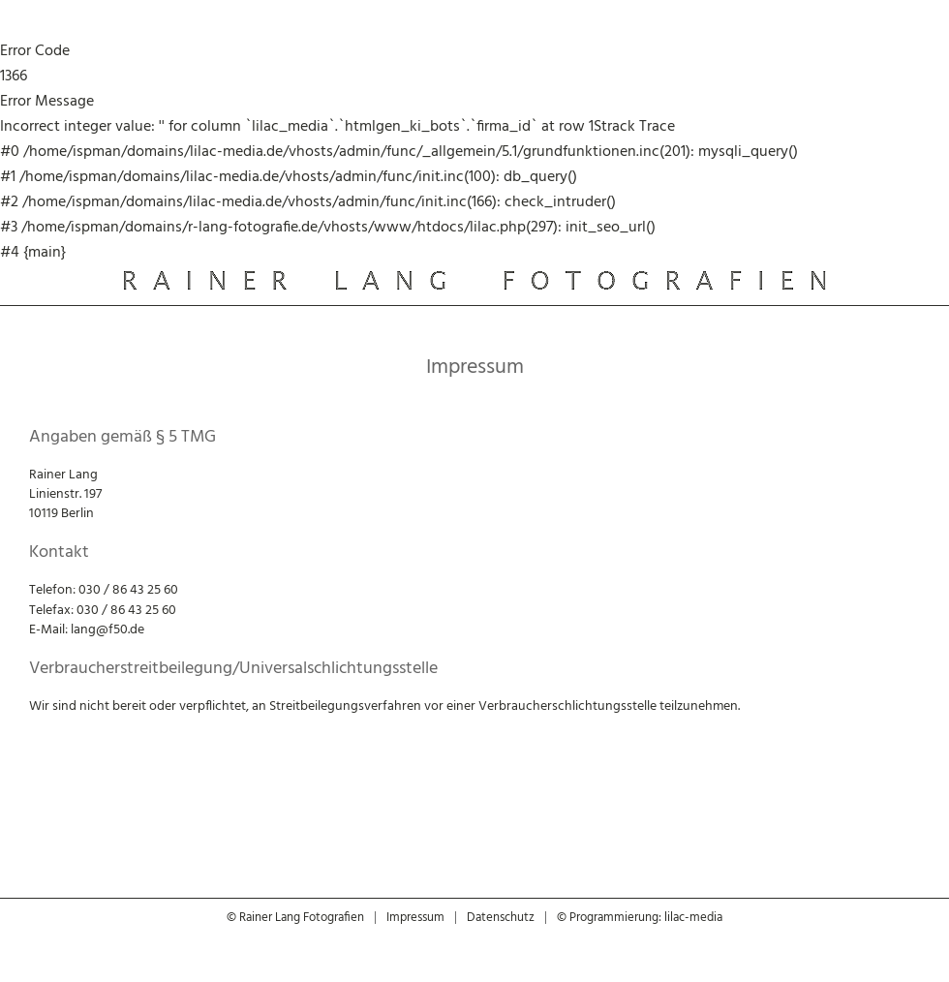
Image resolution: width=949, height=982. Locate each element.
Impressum (415, 917)
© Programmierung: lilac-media (639, 917)
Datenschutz (501, 917)
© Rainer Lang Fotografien (295, 917)
